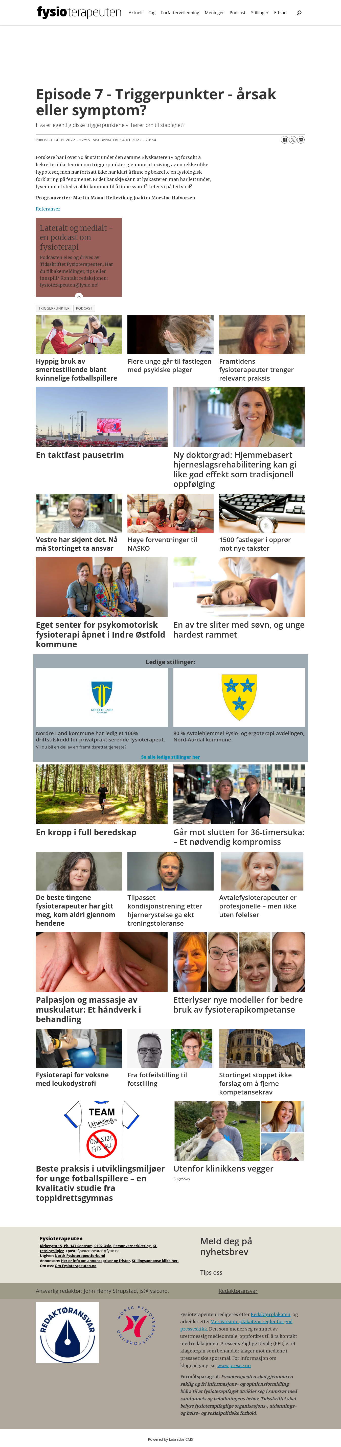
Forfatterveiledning (180, 12)
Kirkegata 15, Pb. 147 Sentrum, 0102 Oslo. (76, 1245)
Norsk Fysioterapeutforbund (80, 1255)
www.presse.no (234, 1365)
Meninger (214, 12)
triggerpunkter (54, 308)
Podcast (237, 12)
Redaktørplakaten (270, 1314)
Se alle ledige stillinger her (170, 757)
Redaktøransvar (238, 1290)
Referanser (48, 209)
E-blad (280, 12)
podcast (84, 308)
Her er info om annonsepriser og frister (95, 1260)
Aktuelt (136, 12)
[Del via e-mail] (301, 140)
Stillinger (259, 12)
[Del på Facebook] (284, 140)
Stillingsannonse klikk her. (155, 1260)
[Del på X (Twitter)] (293, 140)
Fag (151, 12)
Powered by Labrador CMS (170, 1439)
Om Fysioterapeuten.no (75, 1265)
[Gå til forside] (79, 12)
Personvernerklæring (132, 1245)
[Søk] (299, 12)
